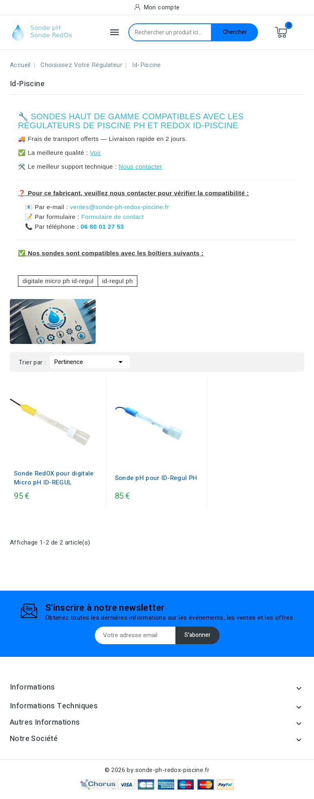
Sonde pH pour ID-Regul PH (156, 477)
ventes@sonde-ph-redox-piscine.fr (119, 206)
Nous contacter (140, 166)
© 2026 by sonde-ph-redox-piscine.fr (157, 770)
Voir (95, 152)
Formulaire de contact (112, 216)
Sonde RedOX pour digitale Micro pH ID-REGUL (54, 478)
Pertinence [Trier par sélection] (90, 361)
